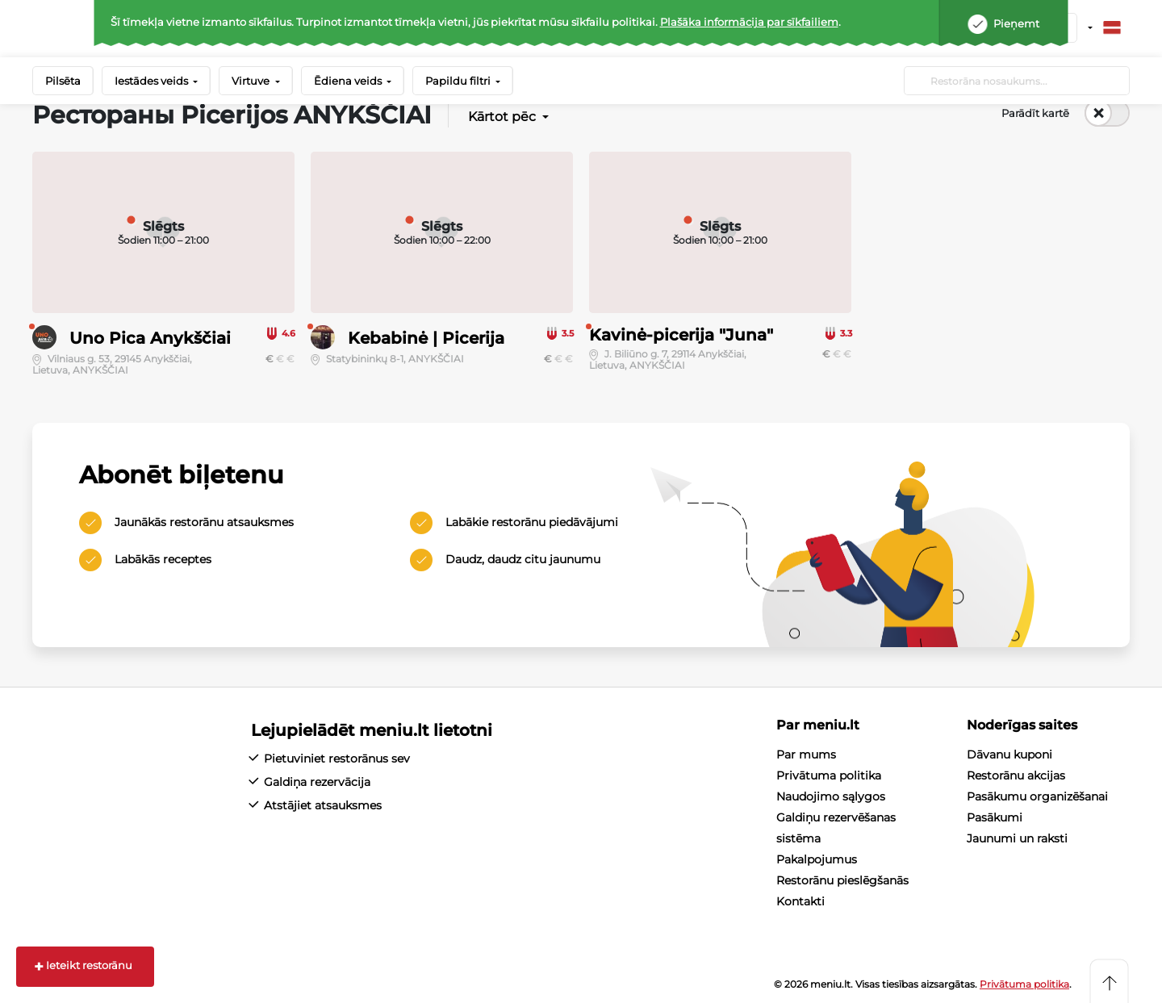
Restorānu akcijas (1016, 775)
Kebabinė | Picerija (426, 338)
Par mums (806, 754)
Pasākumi (994, 817)
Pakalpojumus (816, 859)
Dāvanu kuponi (1009, 754)
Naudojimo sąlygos (830, 796)
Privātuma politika (828, 775)
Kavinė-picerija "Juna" (681, 335)
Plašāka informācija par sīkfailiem (749, 21)
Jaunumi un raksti (1017, 838)
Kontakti (800, 901)
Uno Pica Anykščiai (150, 338)
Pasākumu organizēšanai (1037, 796)
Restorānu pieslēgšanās (842, 880)
